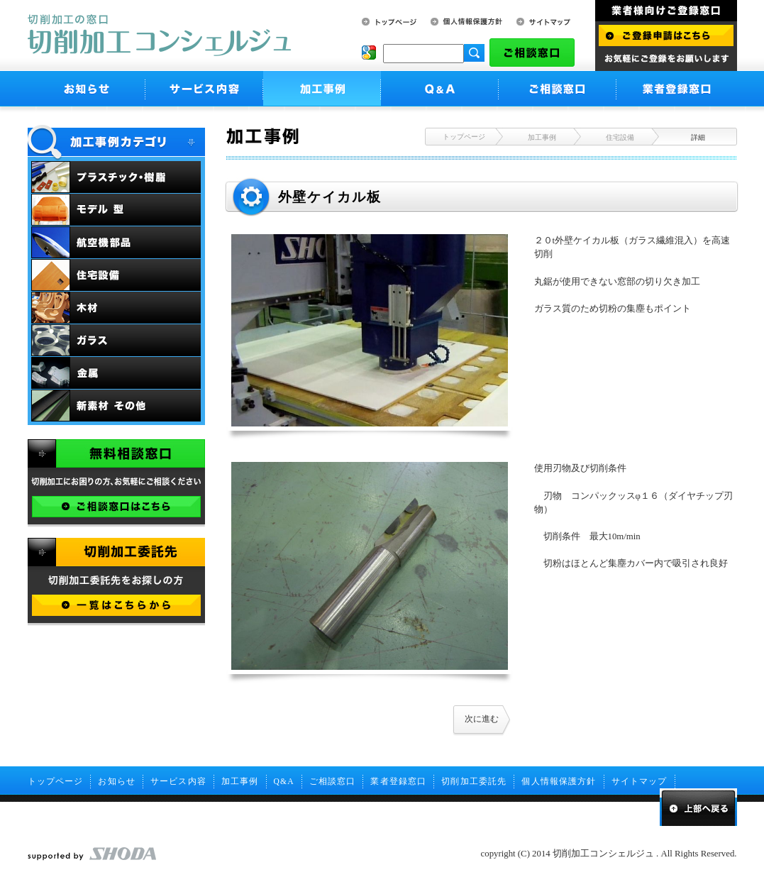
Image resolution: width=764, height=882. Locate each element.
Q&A (284, 781)
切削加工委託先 (473, 781)
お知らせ (116, 781)
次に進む (482, 719)
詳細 (698, 137)
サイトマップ (639, 781)
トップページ (464, 136)
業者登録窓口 (398, 781)
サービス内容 (178, 781)
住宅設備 (620, 137)
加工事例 (542, 137)
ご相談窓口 (332, 781)
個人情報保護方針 (558, 781)
